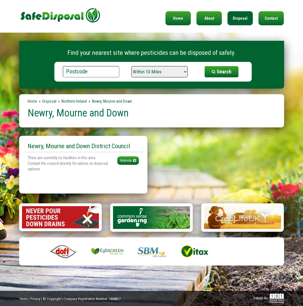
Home (178, 18)
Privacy (35, 299)
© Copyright (52, 299)
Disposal (240, 18)
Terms (23, 299)
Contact (271, 18)
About (209, 18)
